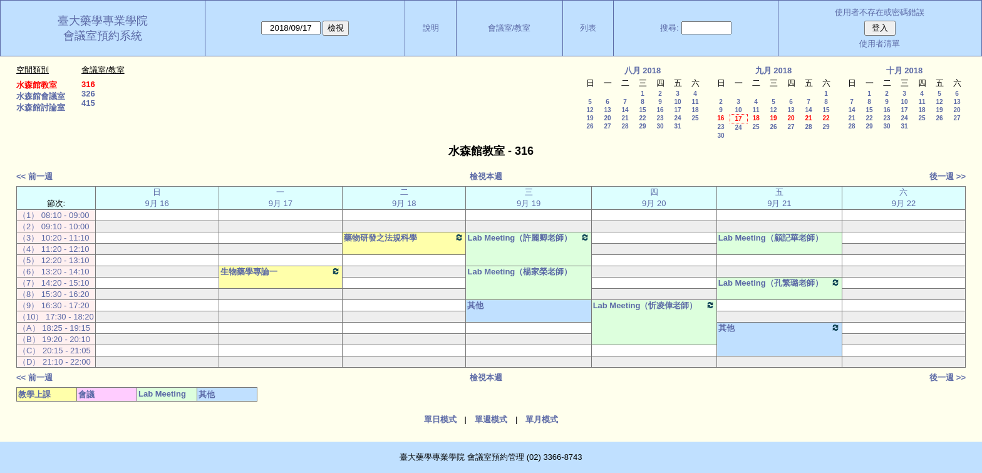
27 (607, 126)
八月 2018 (642, 70)
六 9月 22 (904, 197)
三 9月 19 (528, 197)
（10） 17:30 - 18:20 (56, 316)
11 (694, 101)
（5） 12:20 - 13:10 (53, 260)
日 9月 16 (157, 197)
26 (589, 126)
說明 (431, 28)
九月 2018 (773, 70)
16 (659, 110)
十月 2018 (904, 70)
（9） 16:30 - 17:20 (53, 305)
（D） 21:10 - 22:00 (54, 361)
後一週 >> (947, 176)
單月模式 (541, 419)
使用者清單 (879, 43)
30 (659, 126)
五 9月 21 (779, 197)
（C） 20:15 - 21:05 (54, 350)
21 (624, 118)
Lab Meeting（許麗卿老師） (528, 237)
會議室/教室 (509, 28)
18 (694, 110)
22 (642, 118)
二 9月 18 (404, 197)
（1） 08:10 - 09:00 (53, 215)
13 (607, 110)
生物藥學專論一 (280, 271)
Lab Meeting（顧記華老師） (770, 237)
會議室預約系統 (102, 35)
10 (677, 101)
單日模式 (440, 419)
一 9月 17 (280, 197)
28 (624, 126)
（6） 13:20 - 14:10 (53, 271)
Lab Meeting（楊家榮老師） (519, 271)
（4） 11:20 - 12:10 (53, 249)
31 (677, 126)
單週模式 (491, 419)
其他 (475, 305)
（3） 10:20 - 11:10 (53, 237)
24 (677, 118)
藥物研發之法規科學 (404, 237)
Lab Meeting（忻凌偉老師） (654, 305)
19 (589, 118)
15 (642, 110)
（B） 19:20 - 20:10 (54, 339)
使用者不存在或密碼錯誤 (879, 12)
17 (677, 110)
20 (607, 118)
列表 (588, 28)
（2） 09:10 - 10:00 (53, 226)
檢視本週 (486, 176)
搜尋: (669, 28)
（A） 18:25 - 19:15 (54, 328)
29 (642, 126)
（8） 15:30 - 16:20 (53, 294)
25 (694, 118)
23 (659, 118)
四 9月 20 (654, 197)
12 (589, 110)
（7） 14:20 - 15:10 (53, 283)
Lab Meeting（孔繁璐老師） (779, 283)
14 (624, 110)
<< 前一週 (34, 176)
